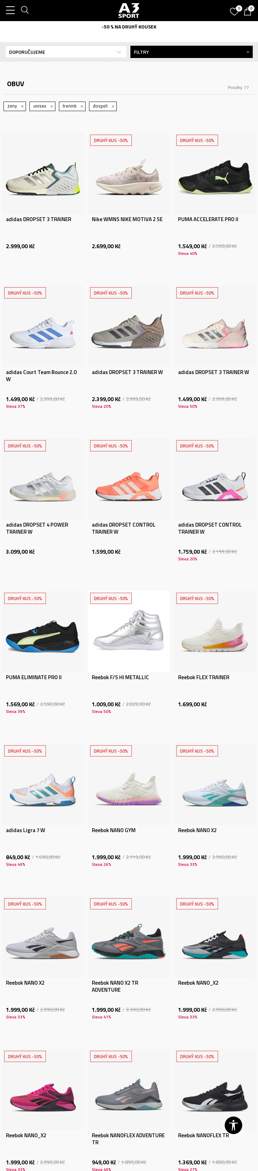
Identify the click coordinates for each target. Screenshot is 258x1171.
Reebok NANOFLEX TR (203, 1135)
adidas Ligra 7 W (25, 830)
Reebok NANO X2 (197, 830)
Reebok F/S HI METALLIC (120, 677)
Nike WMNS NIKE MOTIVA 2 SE (127, 219)
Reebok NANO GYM (114, 830)
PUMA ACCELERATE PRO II (208, 219)
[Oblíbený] (235, 9)
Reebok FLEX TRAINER (203, 677)
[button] (233, 1125)
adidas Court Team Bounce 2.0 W (41, 376)
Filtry (191, 52)
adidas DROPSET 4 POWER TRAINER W (37, 528)
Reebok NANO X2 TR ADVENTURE (115, 986)
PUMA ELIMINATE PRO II (34, 677)
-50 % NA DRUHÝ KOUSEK (129, 26)
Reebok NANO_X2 (198, 982)
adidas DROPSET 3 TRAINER (38, 219)
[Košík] (249, 12)
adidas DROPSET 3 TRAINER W (127, 372)
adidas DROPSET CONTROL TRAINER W (124, 528)
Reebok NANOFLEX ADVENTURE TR (128, 1139)
